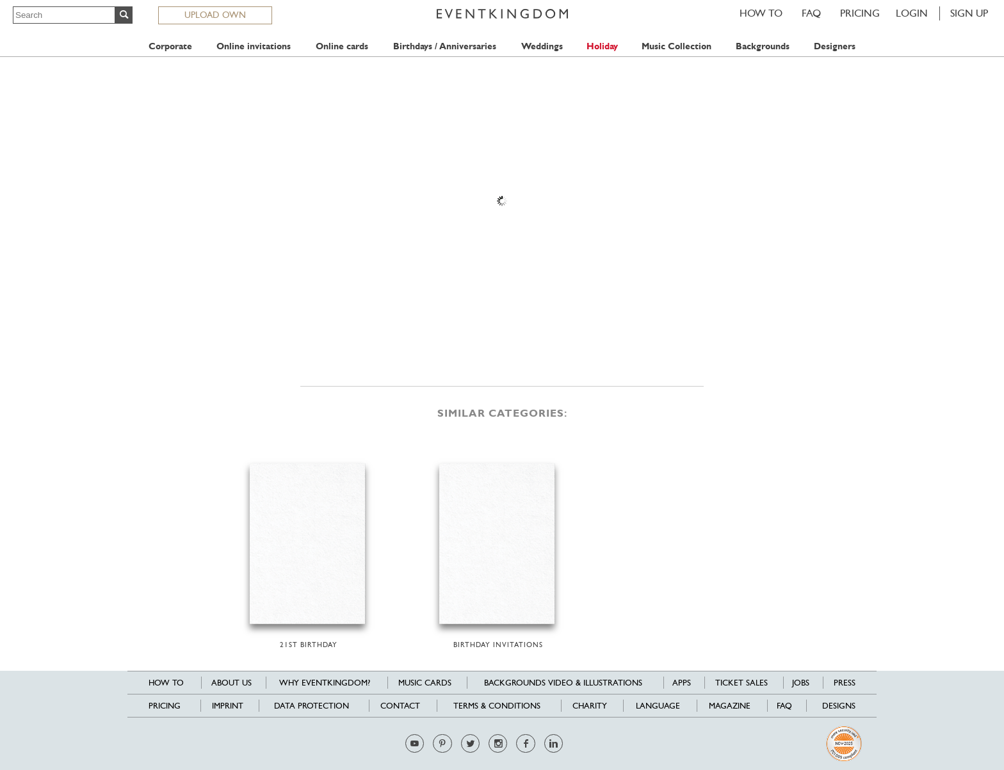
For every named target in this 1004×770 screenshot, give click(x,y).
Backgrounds (762, 46)
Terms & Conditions (496, 705)
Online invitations (253, 46)
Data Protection (311, 705)
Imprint (227, 705)
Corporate (170, 46)
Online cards (342, 46)
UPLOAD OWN (215, 15)
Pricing (860, 13)
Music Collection (676, 46)
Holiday (602, 46)
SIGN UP (969, 13)
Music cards (424, 682)
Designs (838, 705)
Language (658, 705)
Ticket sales (741, 682)
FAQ (811, 13)
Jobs (800, 682)
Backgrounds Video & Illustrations (563, 682)
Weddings (542, 46)
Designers (834, 46)
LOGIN (912, 13)
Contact (400, 705)
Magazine (729, 705)
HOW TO (761, 13)
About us (231, 682)
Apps (681, 682)
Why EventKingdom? (324, 682)
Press (844, 682)
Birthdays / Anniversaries (444, 46)
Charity (589, 705)
